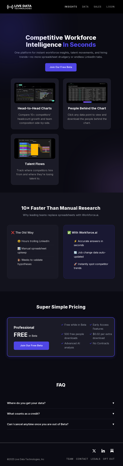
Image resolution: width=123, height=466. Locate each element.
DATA (85, 6)
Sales (98, 6)
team (69, 459)
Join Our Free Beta (61, 67)
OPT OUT (109, 459)
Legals (95, 459)
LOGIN (111, 6)
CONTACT (82, 459)
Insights (71, 6)
